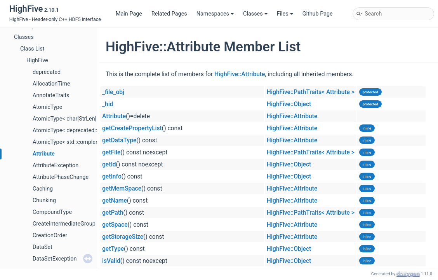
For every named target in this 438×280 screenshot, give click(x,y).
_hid (107, 104)
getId (109, 164)
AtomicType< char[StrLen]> (66, 119)
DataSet (42, 247)
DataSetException (54, 259)
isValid (111, 260)
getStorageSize (122, 236)
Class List (32, 49)
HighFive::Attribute (239, 74)
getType (113, 248)
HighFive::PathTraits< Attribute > (311, 92)
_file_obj (113, 92)
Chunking (44, 200)
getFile (111, 152)
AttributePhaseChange (61, 177)
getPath (112, 212)
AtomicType (47, 107)
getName (114, 200)
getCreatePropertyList (132, 128)
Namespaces (215, 13)
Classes (255, 13)
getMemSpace (121, 188)
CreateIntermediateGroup (64, 223)
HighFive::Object (289, 104)
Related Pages (169, 13)
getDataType (119, 140)
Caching (43, 189)
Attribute (44, 153)
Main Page (129, 13)
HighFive (37, 60)
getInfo (112, 176)
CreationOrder (50, 235)
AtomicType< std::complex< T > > (73, 142)
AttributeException (55, 165)
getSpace (115, 224)
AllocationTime (51, 83)
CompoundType (52, 212)
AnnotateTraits (51, 95)
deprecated (47, 72)
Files (285, 13)
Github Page (317, 13)
